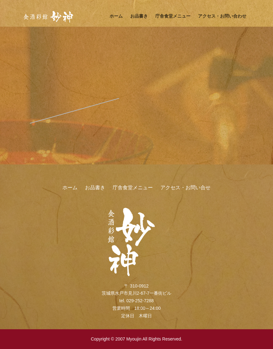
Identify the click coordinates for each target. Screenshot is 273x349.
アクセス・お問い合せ (185, 187)
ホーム (116, 16)
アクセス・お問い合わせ (222, 16)
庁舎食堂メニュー (172, 16)
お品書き (139, 16)
